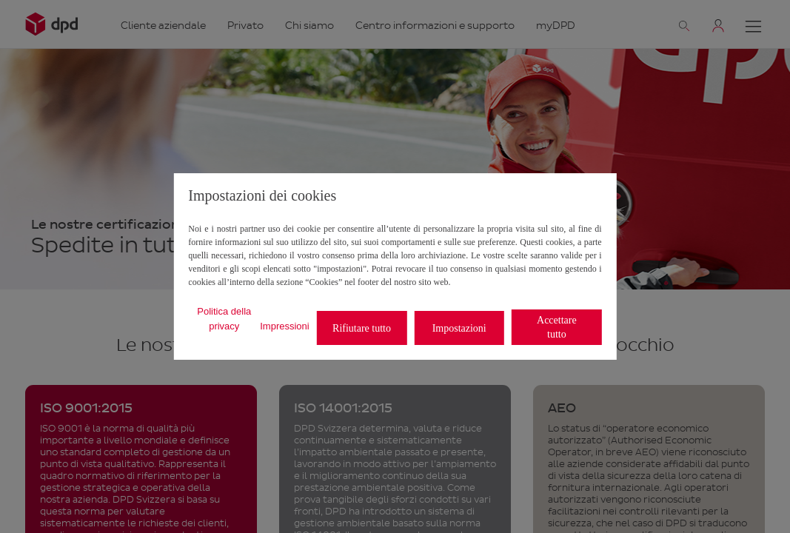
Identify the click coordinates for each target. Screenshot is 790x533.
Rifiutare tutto (361, 328)
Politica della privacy (224, 319)
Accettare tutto (557, 327)
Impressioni (284, 326)
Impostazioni (459, 328)
